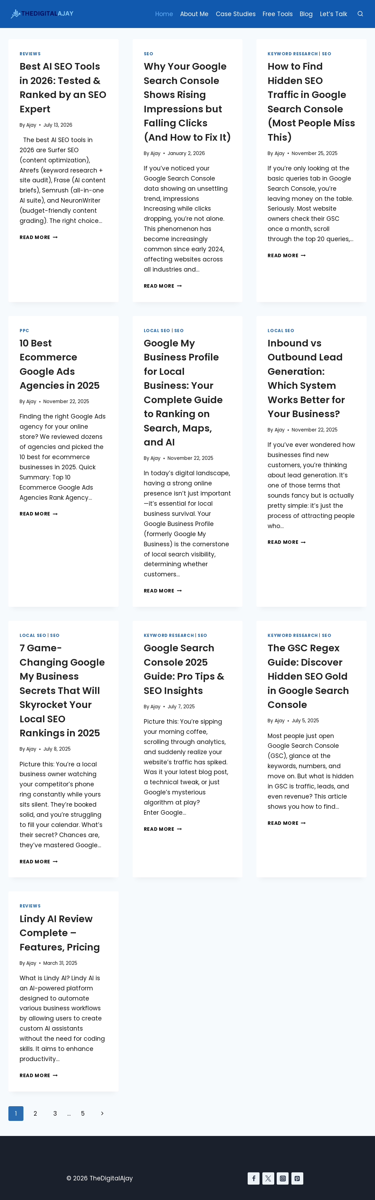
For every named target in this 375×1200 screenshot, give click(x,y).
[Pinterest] (297, 1178)
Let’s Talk (333, 14)
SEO (149, 54)
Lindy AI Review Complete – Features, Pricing (60, 933)
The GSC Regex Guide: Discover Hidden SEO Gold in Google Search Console (308, 676)
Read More (39, 237)
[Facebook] (254, 1178)
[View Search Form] (360, 14)
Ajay (31, 125)
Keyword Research (293, 54)
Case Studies (236, 14)
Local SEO (157, 331)
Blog (306, 14)
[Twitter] (268, 1178)
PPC (24, 331)
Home (164, 14)
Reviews (30, 54)
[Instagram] (283, 1178)
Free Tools (278, 14)
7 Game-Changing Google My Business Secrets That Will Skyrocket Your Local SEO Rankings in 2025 (62, 690)
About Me (194, 14)
